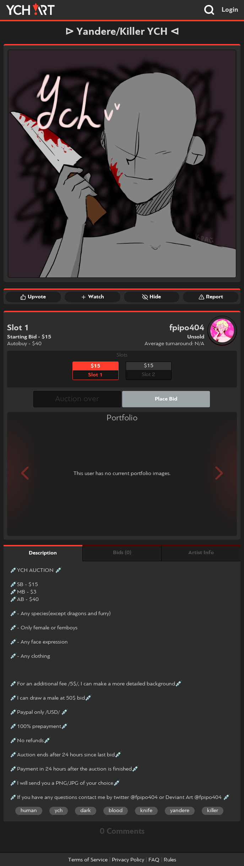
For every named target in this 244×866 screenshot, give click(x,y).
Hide (151, 297)
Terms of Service (88, 860)
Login (230, 9)
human (29, 810)
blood (116, 810)
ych (59, 810)
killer (212, 810)
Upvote (33, 297)
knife (146, 810)
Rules (170, 860)
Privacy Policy (128, 860)
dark (85, 810)
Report (211, 297)
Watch (92, 297)
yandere (179, 810)
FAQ (153, 860)
